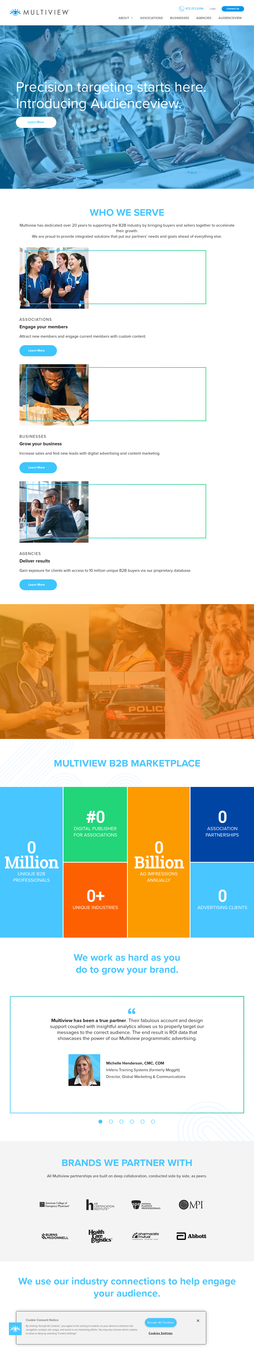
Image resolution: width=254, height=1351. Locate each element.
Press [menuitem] (85, 1292)
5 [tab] (142, 895)
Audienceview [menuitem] (230, 18)
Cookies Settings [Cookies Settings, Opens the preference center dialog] (161, 1333)
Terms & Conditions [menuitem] (178, 1286)
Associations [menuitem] (151, 18)
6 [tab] (153, 895)
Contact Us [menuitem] (215, 1280)
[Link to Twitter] (29, 1295)
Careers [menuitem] (87, 1286)
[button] (15, 1328)
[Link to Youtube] (50, 1295)
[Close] (198, 1320)
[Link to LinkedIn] (9, 1295)
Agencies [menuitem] (203, 18)
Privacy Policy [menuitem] (174, 1280)
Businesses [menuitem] (179, 18)
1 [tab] (100, 895)
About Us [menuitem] (88, 1280)
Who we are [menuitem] (90, 1273)
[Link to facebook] (19, 1295)
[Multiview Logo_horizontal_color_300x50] (39, 12)
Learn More (36, 122)
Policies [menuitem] (171, 1273)
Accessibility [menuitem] (173, 1292)
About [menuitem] (123, 18)
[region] (111, 1328)
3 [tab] (121, 895)
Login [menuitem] (213, 9)
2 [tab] (111, 895)
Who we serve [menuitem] (134, 1273)
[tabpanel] (127, 819)
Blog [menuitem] (85, 1297)
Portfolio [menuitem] (87, 1303)
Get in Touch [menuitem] (217, 1273)
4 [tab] (132, 895)
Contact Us (233, 8)
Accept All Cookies (160, 1322)
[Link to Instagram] (40, 1295)
